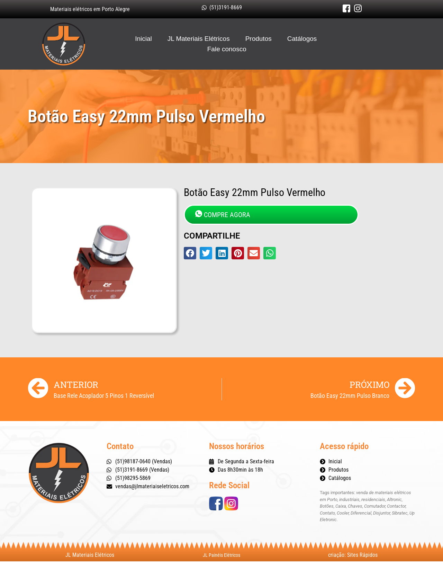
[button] (190, 254)
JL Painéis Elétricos (221, 556)
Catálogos (302, 39)
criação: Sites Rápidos (353, 555)
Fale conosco (226, 49)
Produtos (258, 39)
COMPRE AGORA (222, 215)
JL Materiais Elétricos (199, 39)
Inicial (143, 39)
